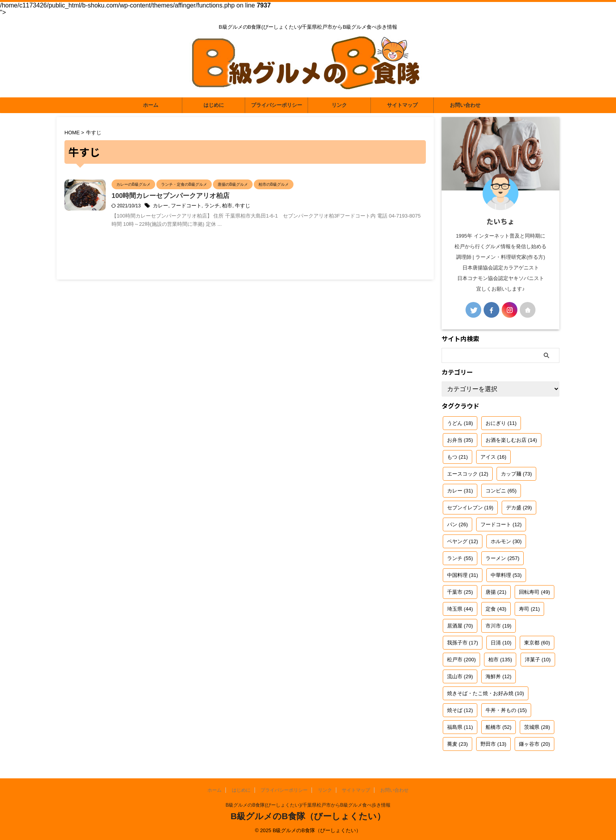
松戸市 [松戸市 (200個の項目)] (461, 659)
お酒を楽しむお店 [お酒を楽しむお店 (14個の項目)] (511, 440)
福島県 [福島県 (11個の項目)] (460, 727)
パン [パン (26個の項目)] (457, 524)
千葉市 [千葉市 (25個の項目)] (460, 592)
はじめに (214, 105)
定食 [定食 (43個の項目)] (496, 609)
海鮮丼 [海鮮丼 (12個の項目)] (499, 676)
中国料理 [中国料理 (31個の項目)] (462, 575)
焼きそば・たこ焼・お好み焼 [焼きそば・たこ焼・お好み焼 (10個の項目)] (485, 693)
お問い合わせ (465, 105)
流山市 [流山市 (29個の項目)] (460, 676)
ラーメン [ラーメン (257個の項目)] (502, 558)
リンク (339, 105)
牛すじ (274, 206)
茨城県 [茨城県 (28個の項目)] (537, 727)
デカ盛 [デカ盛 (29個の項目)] (519, 508)
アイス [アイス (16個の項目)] (493, 457)
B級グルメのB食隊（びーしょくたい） (308, 816)
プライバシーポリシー (276, 105)
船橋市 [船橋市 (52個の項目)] (499, 727)
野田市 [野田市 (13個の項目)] (493, 744)
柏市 (259, 206)
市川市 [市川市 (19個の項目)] (499, 626)
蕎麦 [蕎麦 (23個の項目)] (457, 744)
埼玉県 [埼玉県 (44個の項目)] (460, 609)
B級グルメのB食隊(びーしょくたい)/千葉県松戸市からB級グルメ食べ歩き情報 (308, 805)
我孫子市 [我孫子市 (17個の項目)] (462, 643)
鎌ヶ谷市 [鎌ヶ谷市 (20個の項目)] (534, 744)
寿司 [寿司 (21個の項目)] (529, 609)
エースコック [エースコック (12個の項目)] (467, 474)
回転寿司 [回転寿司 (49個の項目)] (534, 592)
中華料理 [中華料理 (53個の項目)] (506, 575)
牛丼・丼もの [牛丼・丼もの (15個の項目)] (506, 710)
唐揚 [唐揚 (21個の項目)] (496, 592)
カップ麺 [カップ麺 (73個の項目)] (516, 474)
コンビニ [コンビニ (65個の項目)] (501, 491)
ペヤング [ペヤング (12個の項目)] (462, 541)
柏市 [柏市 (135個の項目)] (500, 659)
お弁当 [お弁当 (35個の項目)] (460, 440)
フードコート (221, 206)
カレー (197, 206)
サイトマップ (402, 105)
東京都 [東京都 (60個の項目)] (537, 643)
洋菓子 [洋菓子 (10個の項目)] (538, 659)
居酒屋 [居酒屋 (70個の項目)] (460, 626)
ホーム (150, 105)
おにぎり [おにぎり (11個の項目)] (501, 423)
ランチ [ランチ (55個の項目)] (460, 558)
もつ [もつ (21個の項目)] (457, 457)
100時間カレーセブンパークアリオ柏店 (211, 196)
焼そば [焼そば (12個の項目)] (460, 710)
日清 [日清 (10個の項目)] (501, 643)
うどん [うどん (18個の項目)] (460, 423)
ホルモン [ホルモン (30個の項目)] (506, 541)
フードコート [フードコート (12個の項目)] (501, 524)
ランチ (245, 206)
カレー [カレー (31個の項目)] (460, 491)
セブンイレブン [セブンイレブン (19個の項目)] (470, 508)
